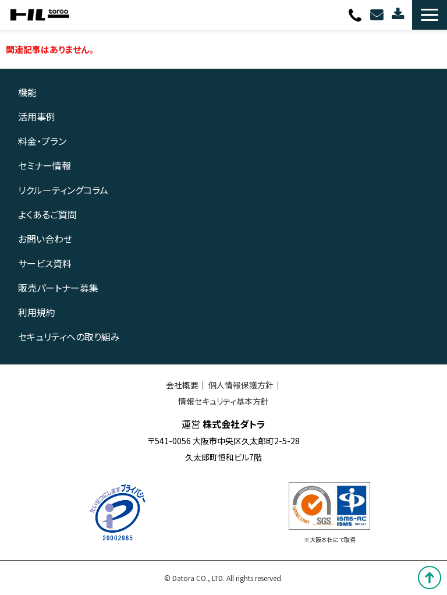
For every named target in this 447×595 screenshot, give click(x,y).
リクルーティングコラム (63, 190)
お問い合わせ (378, 15)
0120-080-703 (356, 15)
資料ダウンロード (399, 15)
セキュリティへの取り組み (69, 336)
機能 (27, 92)
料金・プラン (42, 141)
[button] (429, 15)
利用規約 (36, 312)
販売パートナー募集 (58, 288)
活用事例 (36, 116)
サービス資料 (45, 263)
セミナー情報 (44, 165)
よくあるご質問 (47, 214)
